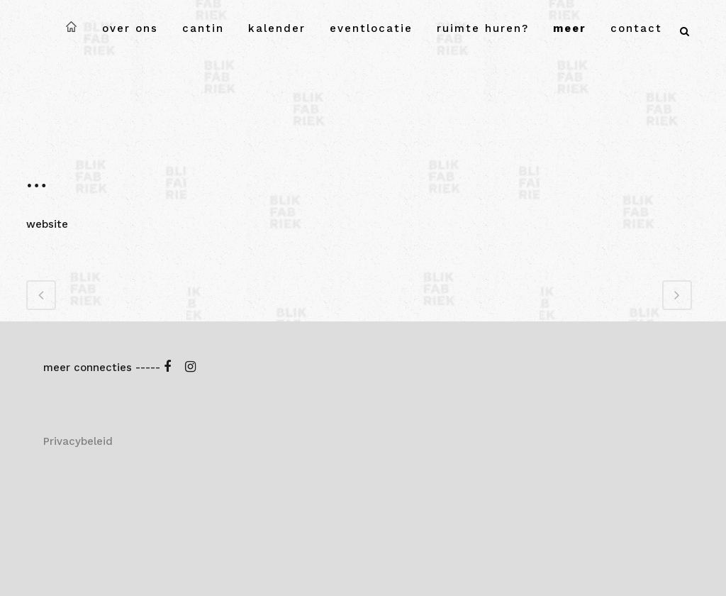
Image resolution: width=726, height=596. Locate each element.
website (47, 224)
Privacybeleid (78, 441)
